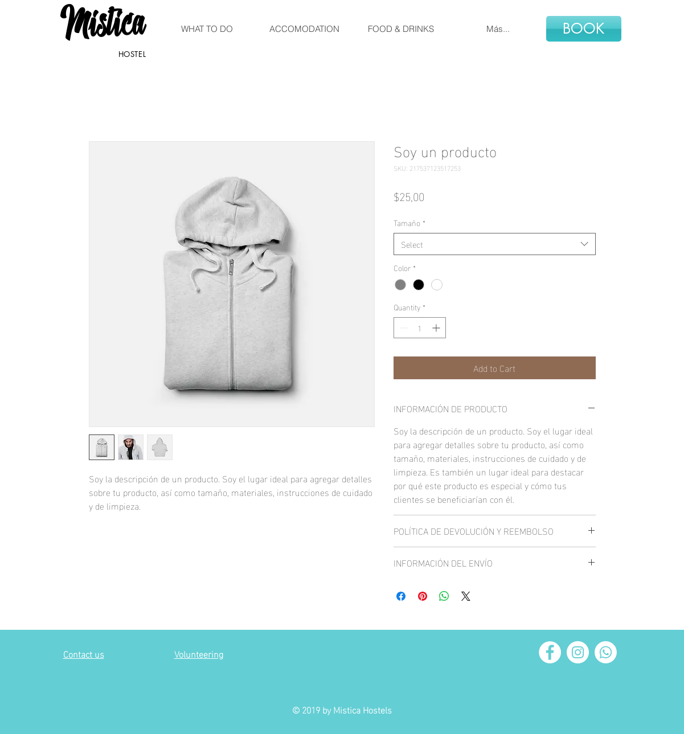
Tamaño (409, 222)
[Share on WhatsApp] (444, 596)
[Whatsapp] (606, 652)
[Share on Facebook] (401, 596)
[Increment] (437, 328)
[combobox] (495, 244)
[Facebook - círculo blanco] (550, 652)
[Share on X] (466, 596)
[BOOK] (583, 29)
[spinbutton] (419, 328)
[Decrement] (402, 328)
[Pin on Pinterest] (422, 596)
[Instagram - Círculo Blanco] (578, 652)
